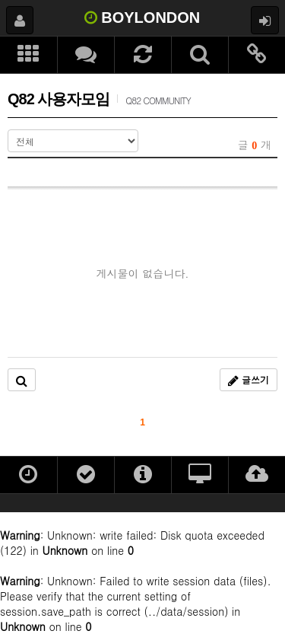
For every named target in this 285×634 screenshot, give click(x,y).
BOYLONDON (142, 17)
